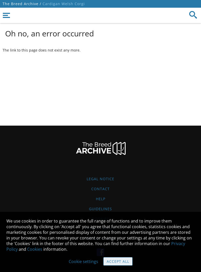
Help (100, 198)
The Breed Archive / (22, 3)
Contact (100, 188)
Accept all (118, 261)
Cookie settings (83, 261)
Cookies (34, 249)
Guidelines (100, 208)
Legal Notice (100, 178)
